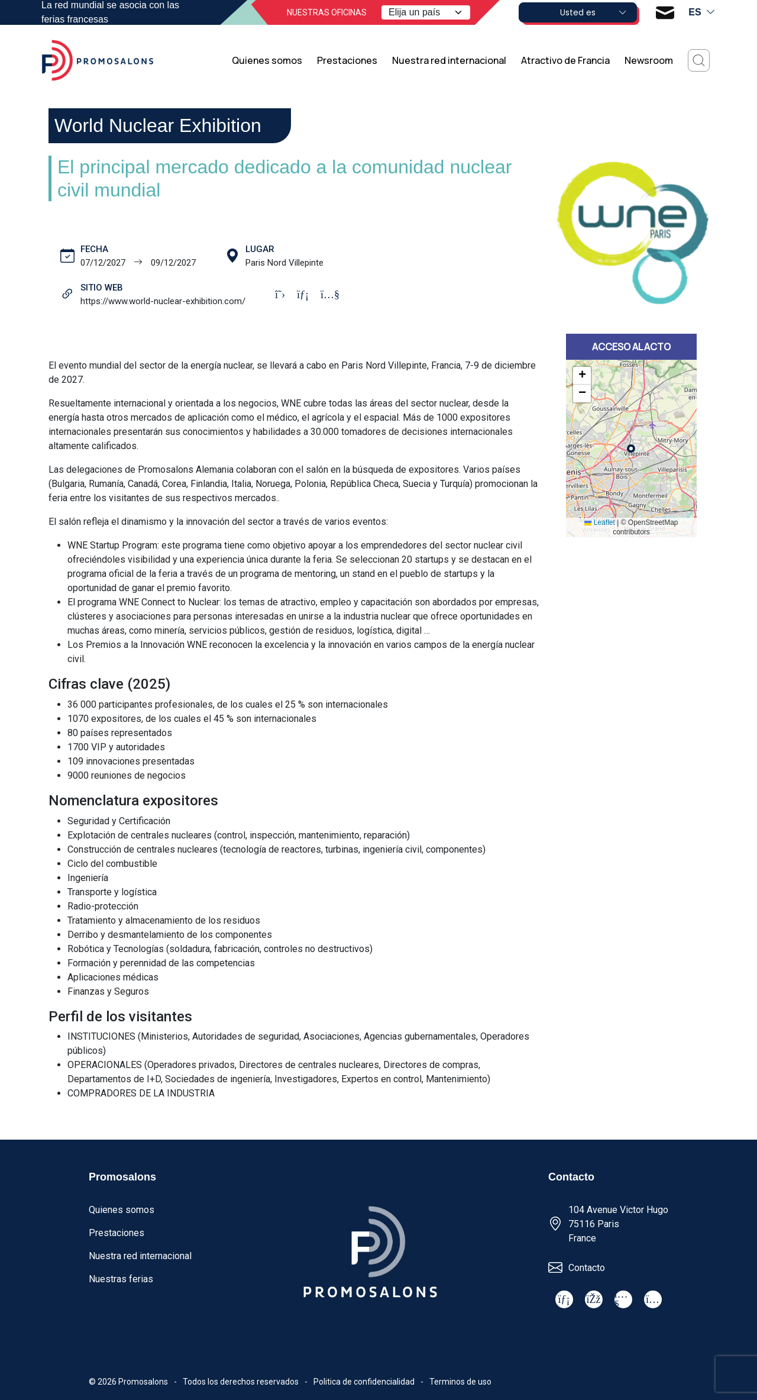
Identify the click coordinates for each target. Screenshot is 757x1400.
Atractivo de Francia (565, 60)
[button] (582, 376)
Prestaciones (347, 60)
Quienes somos (267, 60)
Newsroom (649, 60)
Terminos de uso (460, 1381)
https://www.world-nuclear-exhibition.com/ (162, 301)
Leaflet (599, 522)
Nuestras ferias (121, 1279)
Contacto (586, 1267)
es (702, 12)
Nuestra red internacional (449, 60)
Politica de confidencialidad (364, 1381)
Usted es (593, 12)
